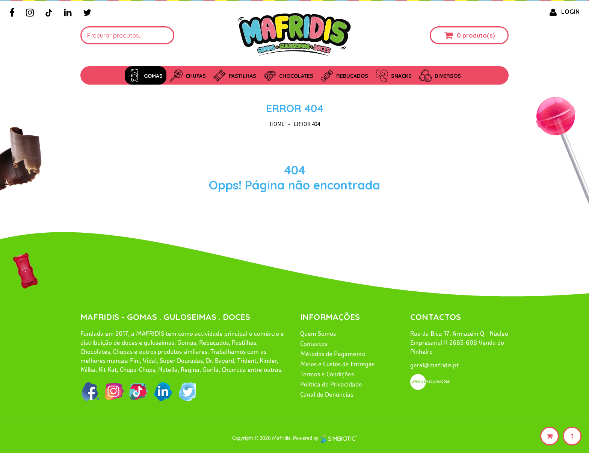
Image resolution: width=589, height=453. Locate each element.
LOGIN (563, 11)
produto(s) (478, 35)
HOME (277, 123)
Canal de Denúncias (326, 394)
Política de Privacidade (331, 384)
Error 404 (294, 108)
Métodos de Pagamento (332, 354)
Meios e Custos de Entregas (337, 364)
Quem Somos (318, 333)
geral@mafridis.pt (434, 365)
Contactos (313, 343)
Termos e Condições (327, 374)
